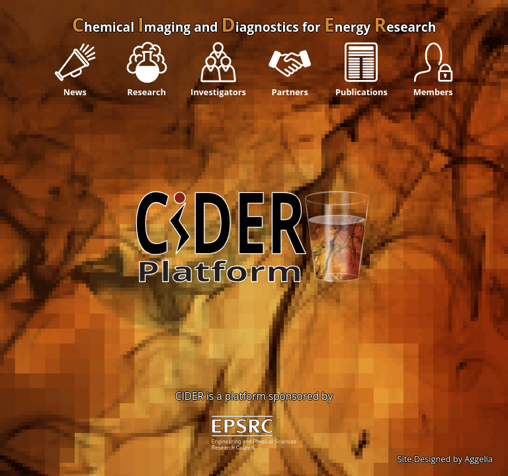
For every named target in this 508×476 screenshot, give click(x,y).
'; (254, 282)
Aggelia (478, 459)
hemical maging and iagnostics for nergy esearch (254, 27)
